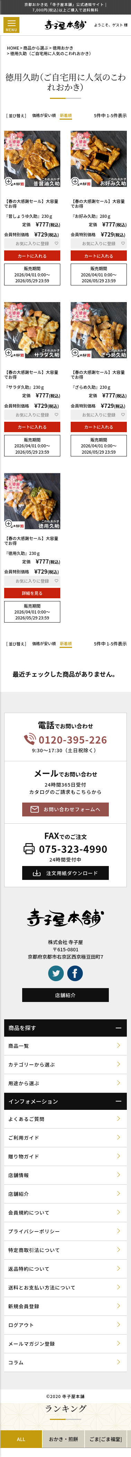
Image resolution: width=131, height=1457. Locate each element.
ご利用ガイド (24, 1137)
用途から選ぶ (24, 1083)
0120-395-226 (73, 739)
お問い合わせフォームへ (72, 809)
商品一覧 (18, 1045)
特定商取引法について (34, 1249)
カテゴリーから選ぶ (31, 1064)
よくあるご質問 (26, 1118)
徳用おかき (63, 48)
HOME (13, 48)
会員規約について (29, 1212)
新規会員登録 (24, 1306)
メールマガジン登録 (31, 1343)
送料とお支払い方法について (42, 1287)
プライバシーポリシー (34, 1231)
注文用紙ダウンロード (72, 872)
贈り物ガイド (24, 1156)
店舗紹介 (65, 995)
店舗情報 (18, 1175)
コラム (16, 1362)
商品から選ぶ (35, 48)
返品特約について (29, 1268)
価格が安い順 (44, 115)
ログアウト (21, 1324)
